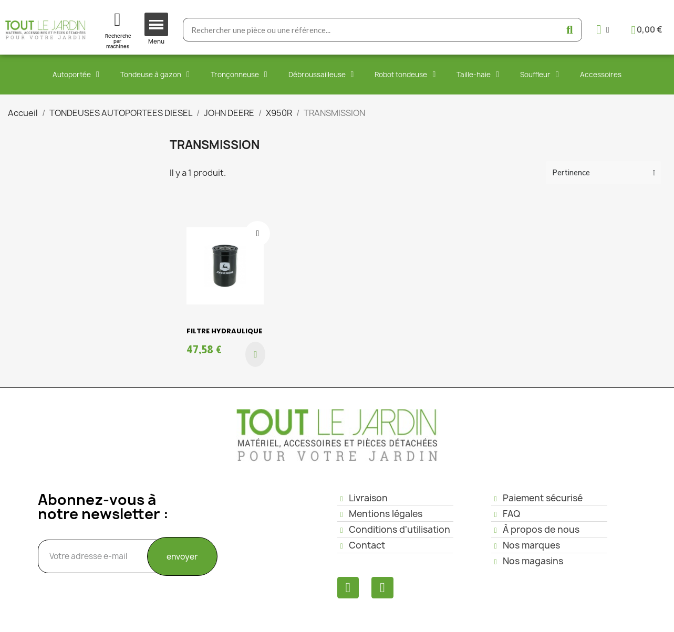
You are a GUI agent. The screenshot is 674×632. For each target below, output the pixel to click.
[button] (255, 354)
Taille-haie (478, 74)
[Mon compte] (603, 29)
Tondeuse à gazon (155, 74)
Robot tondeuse (405, 74)
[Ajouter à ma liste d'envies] (257, 233)
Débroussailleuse (321, 74)
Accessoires (600, 74)
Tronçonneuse (239, 74)
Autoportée (76, 74)
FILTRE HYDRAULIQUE (224, 331)
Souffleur (539, 74)
